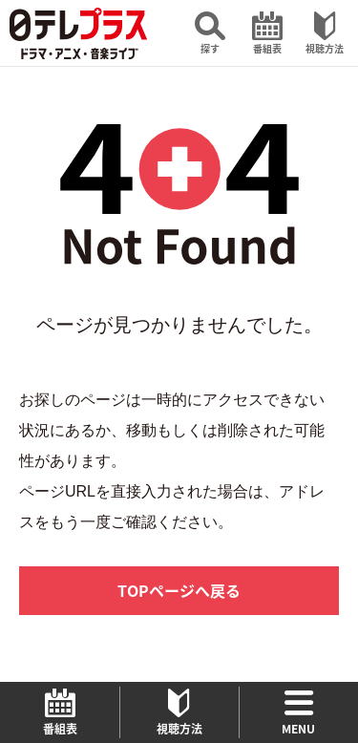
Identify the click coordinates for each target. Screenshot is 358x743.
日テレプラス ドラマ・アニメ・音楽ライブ (78, 33)
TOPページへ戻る (179, 590)
